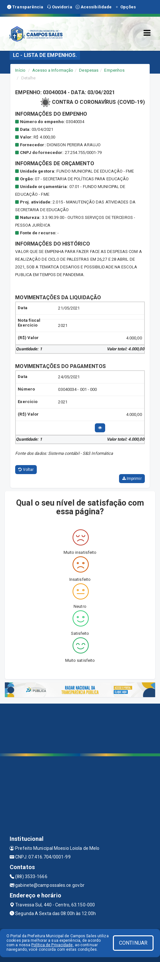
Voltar (26, 469)
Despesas (88, 70)
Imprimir (132, 478)
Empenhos (114, 70)
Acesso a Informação (52, 70)
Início (20, 70)
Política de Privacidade (52, 945)
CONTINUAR (133, 943)
